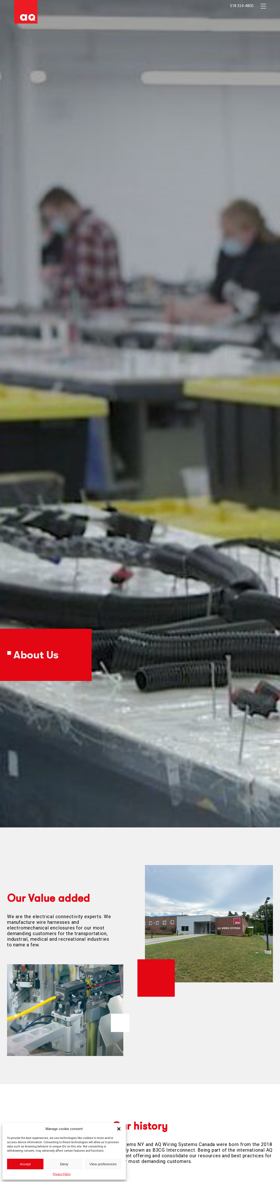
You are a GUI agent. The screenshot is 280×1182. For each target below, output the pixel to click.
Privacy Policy (62, 1174)
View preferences (103, 1164)
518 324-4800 (241, 6)
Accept (25, 1164)
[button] (119, 1129)
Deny (64, 1164)
